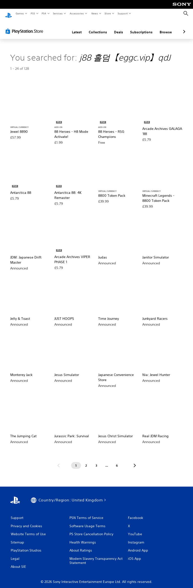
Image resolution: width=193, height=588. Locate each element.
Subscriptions (115, 27)
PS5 (32, 13)
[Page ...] (107, 460)
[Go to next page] (135, 461)
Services (58, 13)
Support (123, 13)
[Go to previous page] (58, 461)
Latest (51, 27)
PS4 (43, 13)
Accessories (77, 13)
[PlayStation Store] (25, 26)
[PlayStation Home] (8, 13)
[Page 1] (76, 460)
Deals (92, 27)
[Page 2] (86, 460)
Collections (72, 27)
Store (108, 13)
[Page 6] (117, 460)
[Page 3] (96, 460)
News (94, 13)
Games (19, 13)
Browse (140, 27)
